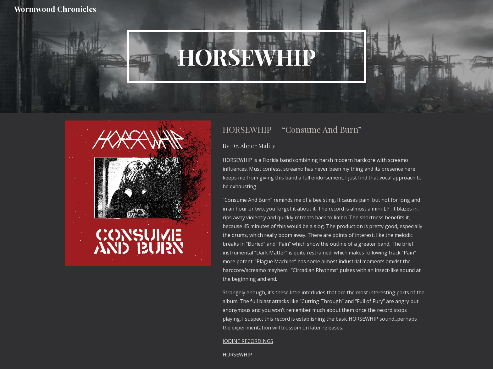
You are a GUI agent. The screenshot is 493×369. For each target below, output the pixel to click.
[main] (246, 56)
